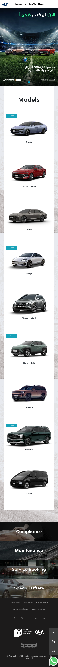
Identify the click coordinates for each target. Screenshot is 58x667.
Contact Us (28, 602)
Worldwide (15, 602)
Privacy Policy (42, 602)
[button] (3, 47)
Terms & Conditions (20, 609)
